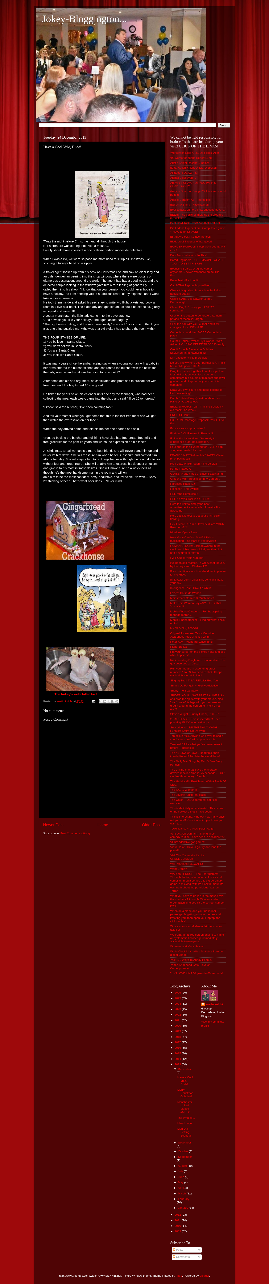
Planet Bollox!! (179, 646)
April (181, 1187)
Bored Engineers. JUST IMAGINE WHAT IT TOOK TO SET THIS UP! (197, 261)
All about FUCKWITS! (184, 172)
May (181, 1182)
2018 (178, 1036)
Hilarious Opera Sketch (184, 532)
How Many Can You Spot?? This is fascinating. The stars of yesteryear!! (193, 539)
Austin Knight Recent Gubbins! (189, 162)
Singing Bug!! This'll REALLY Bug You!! (194, 680)
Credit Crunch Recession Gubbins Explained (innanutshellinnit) (191, 351)
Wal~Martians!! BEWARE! (186, 863)
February (183, 1199)
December (184, 1069)
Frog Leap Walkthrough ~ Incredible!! (193, 463)
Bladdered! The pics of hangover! (191, 241)
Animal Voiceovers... (183, 177)
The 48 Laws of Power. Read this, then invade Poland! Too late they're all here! (195, 754)
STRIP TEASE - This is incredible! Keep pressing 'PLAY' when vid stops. (195, 721)
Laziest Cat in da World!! (185, 593)
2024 (178, 1003)
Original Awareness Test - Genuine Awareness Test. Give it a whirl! (192, 635)
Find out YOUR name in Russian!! (191, 433)
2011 (178, 1220)
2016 (178, 1047)
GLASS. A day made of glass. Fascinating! (197, 473)
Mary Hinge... (185, 1123)
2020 (178, 1025)
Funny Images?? (180, 468)
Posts (178, 1249)
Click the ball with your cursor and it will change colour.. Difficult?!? (195, 325)
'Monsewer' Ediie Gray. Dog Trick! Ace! (194, 152)
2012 (178, 1214)
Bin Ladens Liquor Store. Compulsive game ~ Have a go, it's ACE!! (197, 230)
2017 (178, 1042)
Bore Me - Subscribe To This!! (188, 255)
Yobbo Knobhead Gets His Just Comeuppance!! (190, 966)
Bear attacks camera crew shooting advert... (197, 209)
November (184, 1142)
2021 (178, 1020)
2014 (178, 1058)
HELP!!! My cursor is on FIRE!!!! (190, 498)
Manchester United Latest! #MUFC (184, 1107)
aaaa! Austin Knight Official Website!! (193, 167)
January (183, 1207)
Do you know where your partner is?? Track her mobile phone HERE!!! (197, 364)
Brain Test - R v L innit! (184, 280)
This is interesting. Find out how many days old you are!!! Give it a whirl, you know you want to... (197, 820)
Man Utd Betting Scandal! (184, 1132)
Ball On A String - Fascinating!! (189, 204)
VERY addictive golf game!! (187, 842)
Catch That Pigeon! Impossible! (190, 285)
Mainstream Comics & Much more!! (192, 598)
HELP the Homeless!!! (184, 493)
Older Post (151, 825)
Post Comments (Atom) (75, 833)
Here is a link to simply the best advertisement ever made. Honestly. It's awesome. (195, 507)
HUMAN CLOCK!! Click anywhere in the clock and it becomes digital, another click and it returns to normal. (196, 549)
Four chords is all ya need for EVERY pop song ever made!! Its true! (196, 448)
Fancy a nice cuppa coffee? (187, 428)
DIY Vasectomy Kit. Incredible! (189, 357)
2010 (178, 1225)
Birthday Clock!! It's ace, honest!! (190, 236)
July (181, 1171)
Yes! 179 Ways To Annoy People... (191, 959)
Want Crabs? (178, 868)
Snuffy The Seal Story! (184, 690)
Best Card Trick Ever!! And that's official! (195, 223)
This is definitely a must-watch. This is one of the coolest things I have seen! (196, 810)
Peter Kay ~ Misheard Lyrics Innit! (191, 641)
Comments (181, 1256)
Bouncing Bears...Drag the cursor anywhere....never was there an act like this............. (194, 272)
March (182, 1193)
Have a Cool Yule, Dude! (185, 1081)
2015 (178, 1053)
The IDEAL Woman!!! (183, 789)
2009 (178, 1231)
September (185, 1156)
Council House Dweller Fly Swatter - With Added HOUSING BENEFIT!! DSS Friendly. (197, 342)
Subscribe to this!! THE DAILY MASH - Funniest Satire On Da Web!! (194, 729)
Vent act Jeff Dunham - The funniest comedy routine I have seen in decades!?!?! (197, 835)
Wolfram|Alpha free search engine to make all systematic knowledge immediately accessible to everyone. (197, 938)
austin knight (214, 1004)
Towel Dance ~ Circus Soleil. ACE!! (192, 828)
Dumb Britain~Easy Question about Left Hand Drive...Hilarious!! (195, 400)
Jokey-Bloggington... (84, 18)
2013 (178, 1064)
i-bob (179, 1275)
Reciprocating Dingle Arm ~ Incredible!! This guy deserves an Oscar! (197, 662)
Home (103, 825)
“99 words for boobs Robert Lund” (191, 157)
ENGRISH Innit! (180, 415)
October (183, 1151)
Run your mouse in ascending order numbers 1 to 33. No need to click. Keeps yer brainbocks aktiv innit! (196, 672)
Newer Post (53, 825)
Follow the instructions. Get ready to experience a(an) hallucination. (192, 440)
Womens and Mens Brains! (187, 946)
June (181, 1177)
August (183, 1165)
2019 (178, 1031)
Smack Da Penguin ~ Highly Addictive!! (194, 685)
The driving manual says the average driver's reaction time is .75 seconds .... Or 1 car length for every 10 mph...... (197, 773)
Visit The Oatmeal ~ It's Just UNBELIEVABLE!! (188, 857)
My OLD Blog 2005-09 (184, 628)
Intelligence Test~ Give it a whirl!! (191, 588)
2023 (178, 1009)
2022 (178, 1014)
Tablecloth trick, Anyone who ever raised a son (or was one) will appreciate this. (196, 737)
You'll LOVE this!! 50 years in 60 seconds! (196, 973)
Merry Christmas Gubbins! (185, 1093)
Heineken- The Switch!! (184, 488)
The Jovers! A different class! (188, 794)
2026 (178, 992)
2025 (178, 998)
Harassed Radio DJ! (183, 483)
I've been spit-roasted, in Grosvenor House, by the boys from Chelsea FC (197, 564)
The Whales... (186, 1117)
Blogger (204, 1275)
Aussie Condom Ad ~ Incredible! (190, 199)
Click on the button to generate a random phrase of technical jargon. (196, 317)
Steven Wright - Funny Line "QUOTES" (194, 714)
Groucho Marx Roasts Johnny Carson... (195, 478)
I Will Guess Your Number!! (187, 557)
